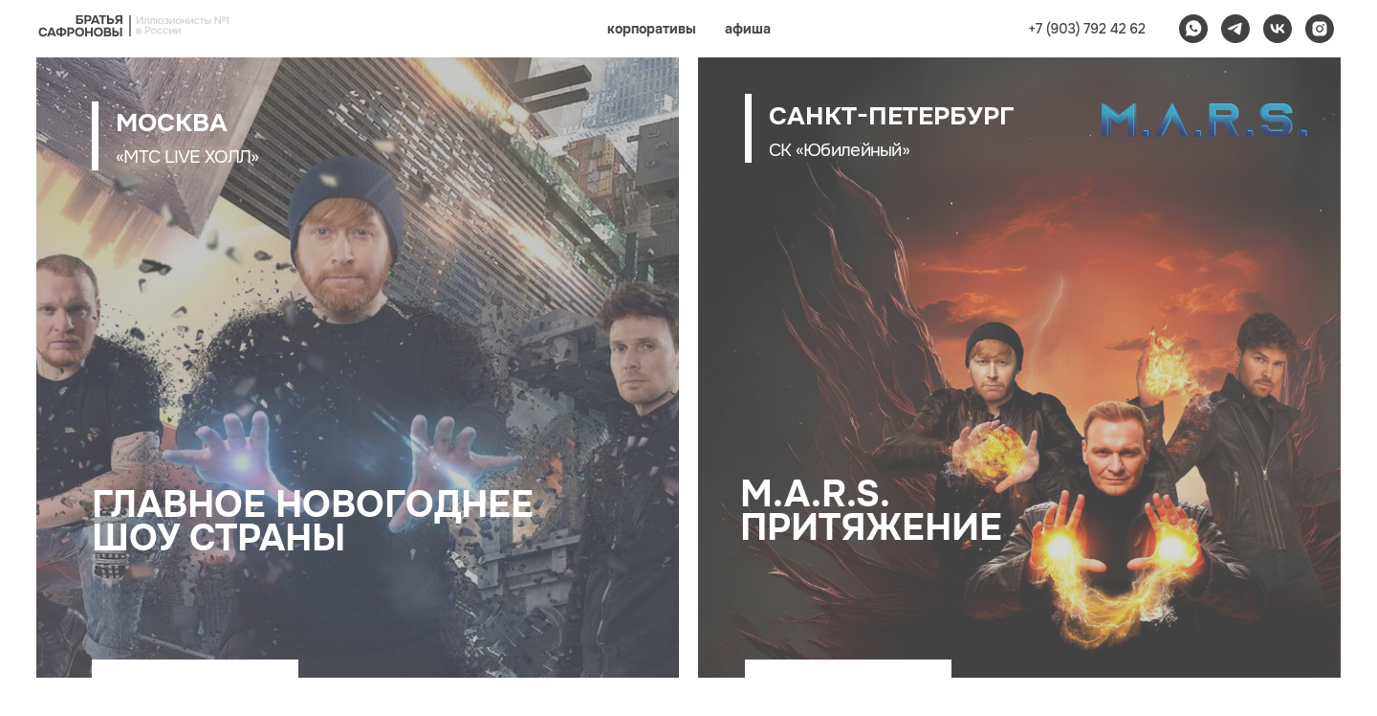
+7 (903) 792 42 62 (1087, 28)
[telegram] (1235, 28)
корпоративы (651, 28)
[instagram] (1319, 28)
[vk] (1277, 28)
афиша (748, 28)
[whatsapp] (1193, 28)
